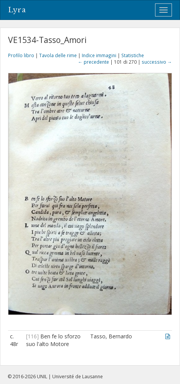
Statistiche (132, 55)
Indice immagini (99, 55)
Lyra (17, 10)
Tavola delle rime (58, 55)
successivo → (157, 62)
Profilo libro (21, 55)
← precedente (93, 62)
